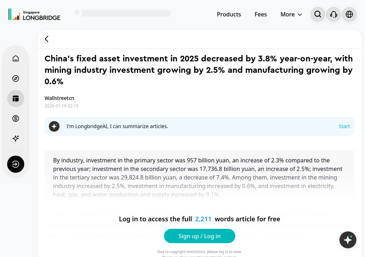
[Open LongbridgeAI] (347, 239)
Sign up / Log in (200, 236)
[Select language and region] (349, 14)
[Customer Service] (334, 14)
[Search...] (318, 14)
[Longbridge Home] (34, 14)
